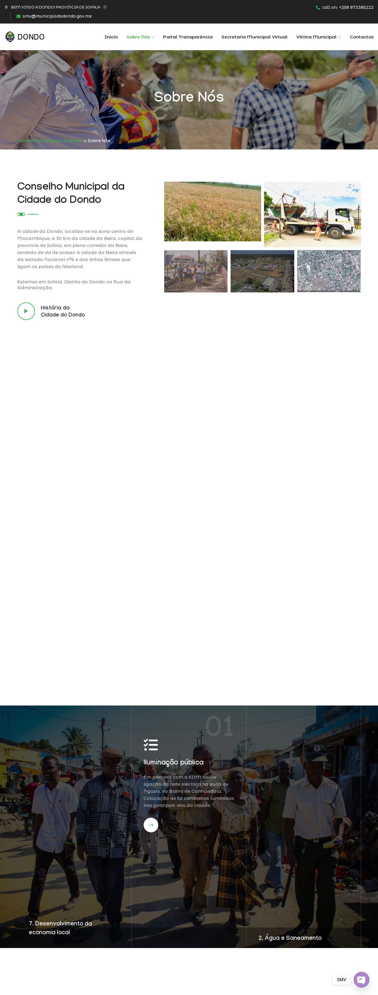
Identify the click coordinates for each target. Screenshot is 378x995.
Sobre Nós (138, 37)
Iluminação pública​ (174, 763)
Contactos (362, 37)
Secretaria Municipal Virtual (254, 37)
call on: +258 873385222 (345, 7)
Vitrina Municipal (316, 37)
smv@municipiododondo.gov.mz (54, 16)
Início (111, 37)
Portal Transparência (188, 37)
